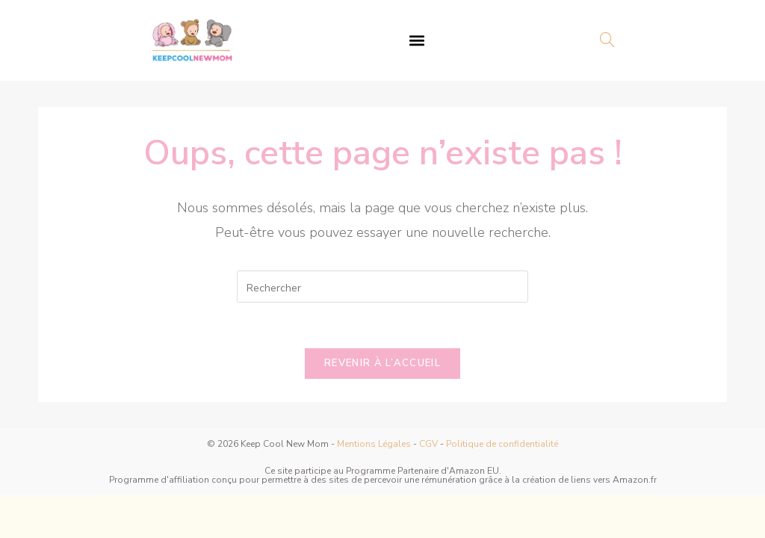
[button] (417, 40)
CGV (428, 444)
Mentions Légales (374, 444)
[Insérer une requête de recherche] (382, 286)
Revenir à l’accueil (382, 363)
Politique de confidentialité (502, 444)
